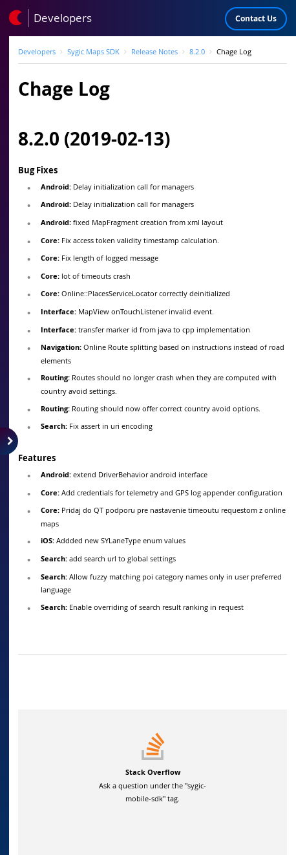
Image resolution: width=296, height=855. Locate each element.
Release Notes (154, 51)
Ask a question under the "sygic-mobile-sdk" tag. (152, 785)
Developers (37, 51)
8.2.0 (197, 51)
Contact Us (256, 18)
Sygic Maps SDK (93, 51)
